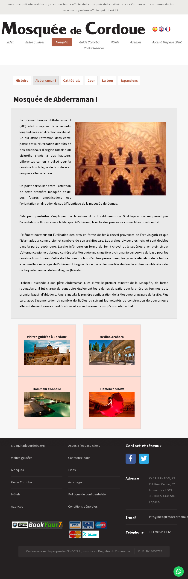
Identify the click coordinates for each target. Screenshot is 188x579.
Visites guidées (34, 42)
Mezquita (62, 42)
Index (10, 42)
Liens (72, 470)
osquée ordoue (73, 28)
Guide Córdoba (89, 42)
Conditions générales (83, 506)
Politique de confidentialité (87, 494)
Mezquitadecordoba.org (28, 445)
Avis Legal (75, 482)
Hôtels (115, 42)
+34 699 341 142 (159, 532)
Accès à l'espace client (167, 42)
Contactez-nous (94, 48)
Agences (135, 42)
